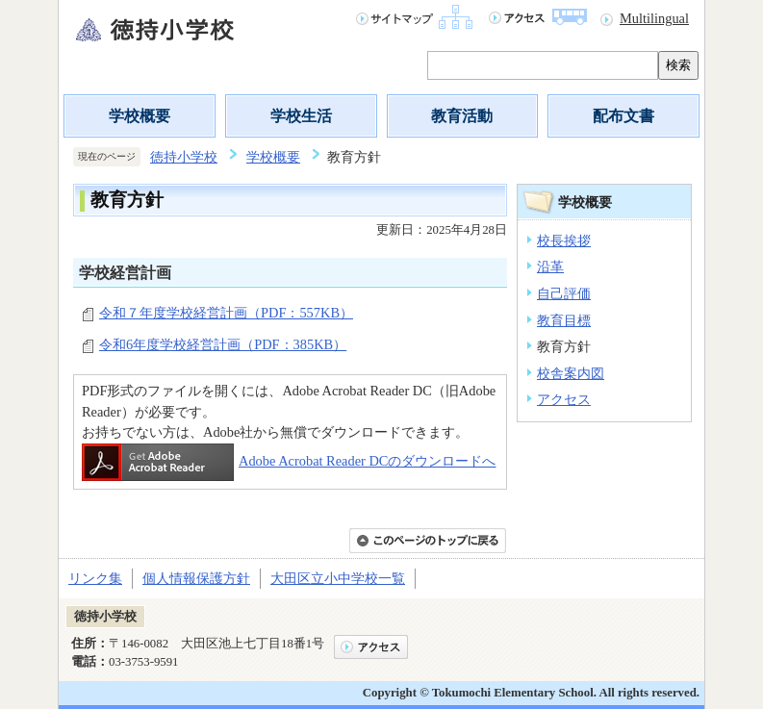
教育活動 (462, 116)
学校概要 (139, 116)
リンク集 (95, 578)
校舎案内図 (570, 373)
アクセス (564, 399)
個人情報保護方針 (196, 578)
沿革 (550, 266)
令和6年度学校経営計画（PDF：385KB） (222, 344)
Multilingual (654, 18)
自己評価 (564, 293)
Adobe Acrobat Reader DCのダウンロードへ (289, 460)
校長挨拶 (564, 240)
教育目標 (564, 320)
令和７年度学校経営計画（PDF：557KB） (226, 312)
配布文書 (623, 116)
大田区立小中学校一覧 (337, 578)
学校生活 (301, 116)
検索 (678, 65)
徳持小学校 (183, 157)
